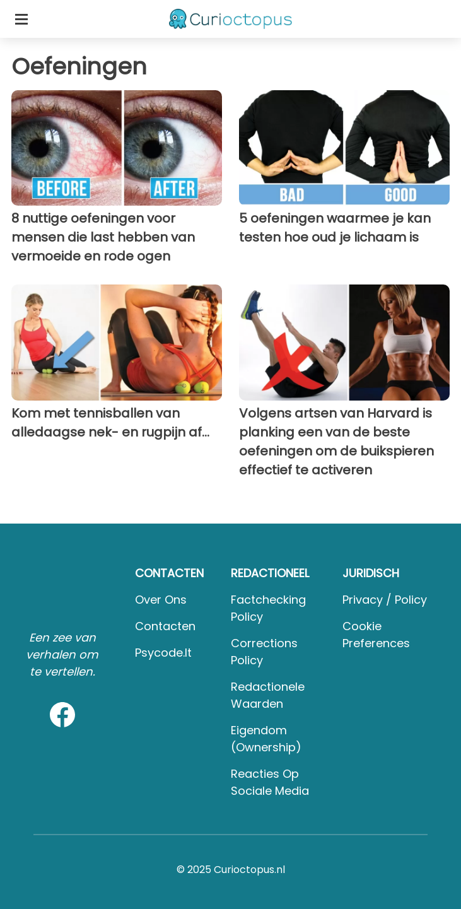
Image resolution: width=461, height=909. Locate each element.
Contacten (165, 626)
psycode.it (163, 652)
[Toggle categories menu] (21, 19)
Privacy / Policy (384, 599)
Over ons (161, 599)
